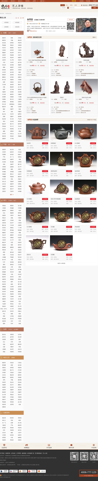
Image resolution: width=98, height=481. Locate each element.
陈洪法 (4, 334)
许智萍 (4, 152)
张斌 (4, 164)
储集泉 (4, 407)
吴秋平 (19, 174)
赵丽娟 (12, 166)
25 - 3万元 (56, 107)
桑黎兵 (4, 77)
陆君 (4, 89)
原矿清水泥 (32, 203)
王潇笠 (19, 50)
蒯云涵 (4, 225)
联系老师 (71, 19)
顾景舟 (4, 37)
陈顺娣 (4, 272)
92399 (94, 173)
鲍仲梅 (19, 380)
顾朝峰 (4, 247)
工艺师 (10, 200)
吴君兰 (19, 169)
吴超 (4, 344)
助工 (15, 200)
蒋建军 (19, 65)
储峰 (4, 131)
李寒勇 (19, 351)
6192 (56, 71)
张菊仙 (4, 205)
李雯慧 (19, 318)
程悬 (4, 254)
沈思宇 (12, 339)
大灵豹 (29, 199)
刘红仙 (12, 133)
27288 (70, 257)
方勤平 (12, 215)
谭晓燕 (4, 286)
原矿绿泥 (56, 147)
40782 (70, 229)
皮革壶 (77, 171)
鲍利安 (12, 94)
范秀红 (19, 184)
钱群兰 (19, 154)
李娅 (20, 220)
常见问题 (88, 1)
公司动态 (13, 453)
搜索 (95, 7)
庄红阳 (19, 235)
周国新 (12, 279)
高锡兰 (19, 179)
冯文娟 (12, 254)
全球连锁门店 (30, 453)
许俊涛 (12, 232)
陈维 (20, 240)
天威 (52, 226)
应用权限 (9, 464)
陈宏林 (4, 69)
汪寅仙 (19, 362)
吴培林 (12, 77)
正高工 (14, 33)
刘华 (12, 323)
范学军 (12, 311)
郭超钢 (12, 55)
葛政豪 (4, 289)
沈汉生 (4, 375)
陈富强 (4, 136)
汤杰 (12, 111)
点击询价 (45, 143)
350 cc (46, 259)
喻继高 (19, 437)
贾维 (20, 276)
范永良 (4, 47)
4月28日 (6, 27)
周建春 (19, 136)
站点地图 (33, 464)
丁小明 (19, 227)
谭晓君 (12, 210)
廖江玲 (19, 164)
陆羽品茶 (53, 171)
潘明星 (4, 169)
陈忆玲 (4, 294)
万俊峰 (12, 296)
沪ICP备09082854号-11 (21, 475)
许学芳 (4, 133)
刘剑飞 (19, 55)
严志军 (19, 119)
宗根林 (4, 166)
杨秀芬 (19, 114)
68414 (70, 201)
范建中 (12, 116)
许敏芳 (4, 186)
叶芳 (4, 262)
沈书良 (19, 334)
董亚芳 (4, 106)
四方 (28, 254)
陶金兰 (19, 215)
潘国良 (12, 205)
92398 (70, 145)
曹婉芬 (4, 52)
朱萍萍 (4, 291)
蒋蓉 (12, 37)
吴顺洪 (12, 131)
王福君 (19, 106)
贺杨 (12, 218)
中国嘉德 (33, 73)
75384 (46, 173)
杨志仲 (4, 123)
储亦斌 (4, 404)
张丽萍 (4, 215)
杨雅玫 (19, 247)
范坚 (20, 301)
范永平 (12, 269)
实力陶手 (16, 329)
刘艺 (20, 304)
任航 (4, 87)
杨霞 (12, 313)
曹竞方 (12, 174)
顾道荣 (12, 87)
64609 (46, 257)
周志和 (12, 57)
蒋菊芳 (12, 67)
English (95, 1)
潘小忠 (12, 99)
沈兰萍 (4, 269)
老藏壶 (13, 357)
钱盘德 (4, 245)
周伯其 (12, 136)
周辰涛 (4, 249)
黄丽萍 (4, 149)
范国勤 (4, 154)
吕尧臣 (19, 37)
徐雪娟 (4, 101)
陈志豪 (12, 161)
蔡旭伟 (19, 189)
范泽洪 (4, 227)
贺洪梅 (12, 65)
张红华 (19, 47)
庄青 (12, 267)
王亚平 (19, 432)
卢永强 (12, 225)
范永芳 (4, 235)
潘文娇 (12, 252)
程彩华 (12, 186)
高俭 (12, 179)
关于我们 (2, 453)
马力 (12, 249)
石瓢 (52, 254)
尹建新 (12, 257)
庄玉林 (4, 94)
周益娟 (12, 176)
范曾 (12, 420)
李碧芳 (4, 382)
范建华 (4, 92)
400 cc (94, 203)
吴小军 (19, 128)
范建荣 (4, 384)
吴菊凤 (19, 225)
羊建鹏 (4, 176)
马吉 (4, 213)
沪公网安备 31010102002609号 (9, 475)
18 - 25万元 (81, 107)
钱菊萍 (19, 57)
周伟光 (19, 279)
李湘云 (12, 304)
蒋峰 (4, 67)
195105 (46, 229)
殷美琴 (12, 344)
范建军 (4, 397)
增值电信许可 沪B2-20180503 (50, 475)
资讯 (71, 5)
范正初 (19, 257)
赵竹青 (12, 337)
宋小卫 (12, 126)
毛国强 (19, 45)
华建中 (4, 189)
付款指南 (81, 1)
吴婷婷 (12, 301)
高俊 (20, 109)
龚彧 (20, 267)
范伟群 (12, 92)
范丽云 (19, 311)
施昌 (12, 169)
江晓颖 (4, 257)
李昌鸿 (19, 42)
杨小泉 (4, 114)
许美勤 (19, 208)
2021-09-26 (58, 75)
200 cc (94, 231)
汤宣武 (4, 191)
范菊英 (4, 174)
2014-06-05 (83, 75)
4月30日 (6, 22)
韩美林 (12, 427)
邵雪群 (4, 427)
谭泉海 (19, 367)
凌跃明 (4, 279)
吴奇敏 (19, 387)
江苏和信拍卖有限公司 (85, 110)
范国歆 (4, 99)
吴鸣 (4, 380)
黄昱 (4, 252)
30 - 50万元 (81, 70)
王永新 (19, 264)
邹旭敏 (4, 171)
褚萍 (12, 281)
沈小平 (19, 133)
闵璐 (4, 116)
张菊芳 (19, 252)
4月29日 (17, 22)
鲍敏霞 (4, 267)
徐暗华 (19, 435)
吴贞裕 (4, 57)
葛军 (55, 457)
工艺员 (10, 329)
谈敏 (20, 131)
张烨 (20, 210)
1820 (81, 71)
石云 (4, 342)
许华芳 (4, 72)
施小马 (12, 123)
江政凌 (19, 222)
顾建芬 (4, 232)
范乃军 (4, 179)
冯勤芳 (12, 346)
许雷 (12, 437)
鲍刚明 (4, 299)
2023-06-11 (34, 75)
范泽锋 (19, 92)
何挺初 (12, 82)
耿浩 (20, 149)
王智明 (12, 286)
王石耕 (4, 84)
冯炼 (20, 159)
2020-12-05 (34, 112)
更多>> (94, 37)
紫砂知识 (20, 1)
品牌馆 (34, 1)
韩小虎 (4, 104)
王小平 (12, 240)
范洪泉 (19, 382)
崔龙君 (12, 154)
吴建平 (12, 164)
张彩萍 (19, 242)
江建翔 (19, 99)
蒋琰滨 (19, 89)
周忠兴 (4, 218)
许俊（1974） (4, 308)
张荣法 (19, 157)
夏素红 (19, 291)
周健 (20, 232)
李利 (4, 121)
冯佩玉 (4, 301)
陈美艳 (12, 128)
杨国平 (4, 220)
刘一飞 (12, 157)
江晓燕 (4, 208)
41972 (94, 201)
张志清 (4, 65)
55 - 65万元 (32, 70)
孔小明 (12, 60)
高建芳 (19, 392)
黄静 (4, 323)
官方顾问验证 (38, 453)
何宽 (12, 242)
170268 (46, 201)
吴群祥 (4, 55)
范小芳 (19, 306)
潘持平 (19, 84)
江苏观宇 (58, 73)
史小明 (19, 87)
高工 (9, 144)
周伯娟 (4, 126)
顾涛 (20, 72)
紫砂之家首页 (5, 1)
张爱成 (12, 334)
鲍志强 (19, 40)
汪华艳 (12, 316)
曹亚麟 (4, 365)
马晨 (12, 259)
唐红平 (12, 189)
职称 (75, 5)
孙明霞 (12, 171)
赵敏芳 (12, 159)
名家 (14, 144)
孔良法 (4, 128)
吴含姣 (4, 161)
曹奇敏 (12, 101)
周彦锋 (12, 294)
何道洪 (12, 362)
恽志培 (4, 281)
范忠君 (19, 249)
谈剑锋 (12, 291)
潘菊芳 (12, 235)
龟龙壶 (77, 226)
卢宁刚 (12, 138)
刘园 (20, 323)
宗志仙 (4, 237)
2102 (81, 109)
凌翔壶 (53, 143)
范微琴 (12, 181)
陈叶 (20, 339)
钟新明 (12, 351)
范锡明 (19, 181)
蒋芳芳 (19, 245)
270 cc (70, 147)
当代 (41, 62)
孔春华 (12, 191)
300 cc (46, 147)
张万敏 (19, 269)
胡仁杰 (4, 181)
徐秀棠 (12, 42)
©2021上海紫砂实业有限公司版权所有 (35, 475)
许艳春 (19, 79)
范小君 (12, 119)
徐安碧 (12, 50)
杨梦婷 (4, 210)
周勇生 (12, 227)
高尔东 (12, 318)
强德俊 (12, 96)
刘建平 (12, 109)
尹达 (4, 313)
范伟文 (19, 294)
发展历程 (7, 453)
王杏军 (19, 67)
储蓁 (20, 272)
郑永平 (19, 254)
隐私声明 (13, 464)
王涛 (4, 62)
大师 (9, 33)
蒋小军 (4, 259)
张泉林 (4, 159)
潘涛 (4, 264)
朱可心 (19, 52)
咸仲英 (12, 84)
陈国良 (12, 47)
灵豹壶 (29, 171)
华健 (12, 40)
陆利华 (12, 152)
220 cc (94, 147)
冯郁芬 (4, 296)
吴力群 (19, 299)
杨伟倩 (19, 123)
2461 (31, 71)
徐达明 (12, 52)
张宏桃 (12, 262)
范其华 (19, 60)
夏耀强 (12, 247)
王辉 (20, 342)
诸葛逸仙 (12, 104)
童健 (4, 351)
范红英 (12, 272)
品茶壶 (77, 199)
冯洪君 (4, 240)
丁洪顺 (19, 96)
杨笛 (12, 284)
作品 (62, 5)
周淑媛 (12, 208)
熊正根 (4, 119)
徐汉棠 (4, 42)
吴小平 (19, 166)
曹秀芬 (19, 213)
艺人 (67, 5)
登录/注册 (74, 1)
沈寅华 (4, 60)
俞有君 (19, 286)
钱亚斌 (4, 321)
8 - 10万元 (56, 70)
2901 (31, 109)
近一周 (22, 18)
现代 (90, 62)
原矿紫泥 (32, 147)
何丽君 (12, 306)
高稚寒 (19, 316)
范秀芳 (19, 101)
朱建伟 (12, 79)
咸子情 (19, 62)
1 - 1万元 (31, 107)
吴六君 (19, 205)
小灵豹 (77, 143)
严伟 (4, 157)
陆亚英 (4, 284)
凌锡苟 (4, 387)
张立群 (19, 337)
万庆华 (12, 299)
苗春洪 (4, 306)
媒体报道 (24, 453)
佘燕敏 (19, 191)
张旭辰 (19, 289)
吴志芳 (12, 349)
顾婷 (4, 109)
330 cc (46, 175)
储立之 (4, 420)
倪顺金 (12, 237)
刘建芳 (19, 111)
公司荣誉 (18, 453)
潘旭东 (12, 264)
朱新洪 (19, 440)
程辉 (4, 82)
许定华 (12, 114)
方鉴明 (4, 304)
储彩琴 (12, 184)
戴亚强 (19, 176)
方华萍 (12, 62)
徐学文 (4, 337)
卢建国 (4, 349)
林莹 (20, 296)
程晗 (20, 313)
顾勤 (12, 106)
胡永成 (19, 74)
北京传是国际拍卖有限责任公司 (87, 73)
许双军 (19, 69)
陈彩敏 (19, 230)
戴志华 (4, 242)
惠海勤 (19, 116)
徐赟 (12, 422)
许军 (12, 342)
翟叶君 (4, 311)
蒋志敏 (4, 318)
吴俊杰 (19, 104)
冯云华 (19, 126)
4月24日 (17, 27)
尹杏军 (4, 230)
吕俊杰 (4, 50)
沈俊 (4, 346)
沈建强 (19, 94)
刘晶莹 (4, 339)
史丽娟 (19, 308)
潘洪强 (19, 262)
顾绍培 (4, 40)
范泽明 (19, 186)
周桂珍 (12, 45)
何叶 (4, 111)
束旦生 (19, 430)
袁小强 (19, 281)
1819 (56, 109)
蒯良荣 (19, 344)
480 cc (46, 203)
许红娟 (19, 152)
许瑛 (20, 321)
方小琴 (12, 308)
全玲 (12, 321)
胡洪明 (12, 74)
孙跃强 (4, 222)
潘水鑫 (12, 230)
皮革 (28, 143)
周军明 (19, 121)
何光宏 (19, 274)
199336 (94, 145)
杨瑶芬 (12, 69)
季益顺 (4, 45)
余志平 (12, 222)
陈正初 (12, 149)
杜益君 (19, 237)
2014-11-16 (83, 112)
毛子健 (12, 89)
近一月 (17, 18)
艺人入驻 (45, 453)
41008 (70, 173)
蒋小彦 (4, 79)
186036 (46, 145)
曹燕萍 (4, 74)
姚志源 (19, 389)
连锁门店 (42, 1)
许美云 (19, 259)
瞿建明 (12, 213)
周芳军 (12, 276)
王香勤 (19, 171)
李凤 (20, 346)
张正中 (19, 82)
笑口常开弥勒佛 (55, 199)
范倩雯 (12, 289)
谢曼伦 (19, 77)
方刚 (12, 274)
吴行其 (4, 184)
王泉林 (12, 220)
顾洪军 (4, 276)
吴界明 (12, 404)
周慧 (4, 316)
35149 (94, 229)
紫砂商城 (27, 1)
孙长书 (19, 349)
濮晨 (12, 245)
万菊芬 (19, 218)
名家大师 (37, 464)
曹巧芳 (19, 284)
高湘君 (4, 96)
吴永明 (12, 121)
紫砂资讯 (13, 1)
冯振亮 (4, 425)
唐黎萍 (4, 138)
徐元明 (12, 72)
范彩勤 (4, 274)
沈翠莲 (19, 161)
